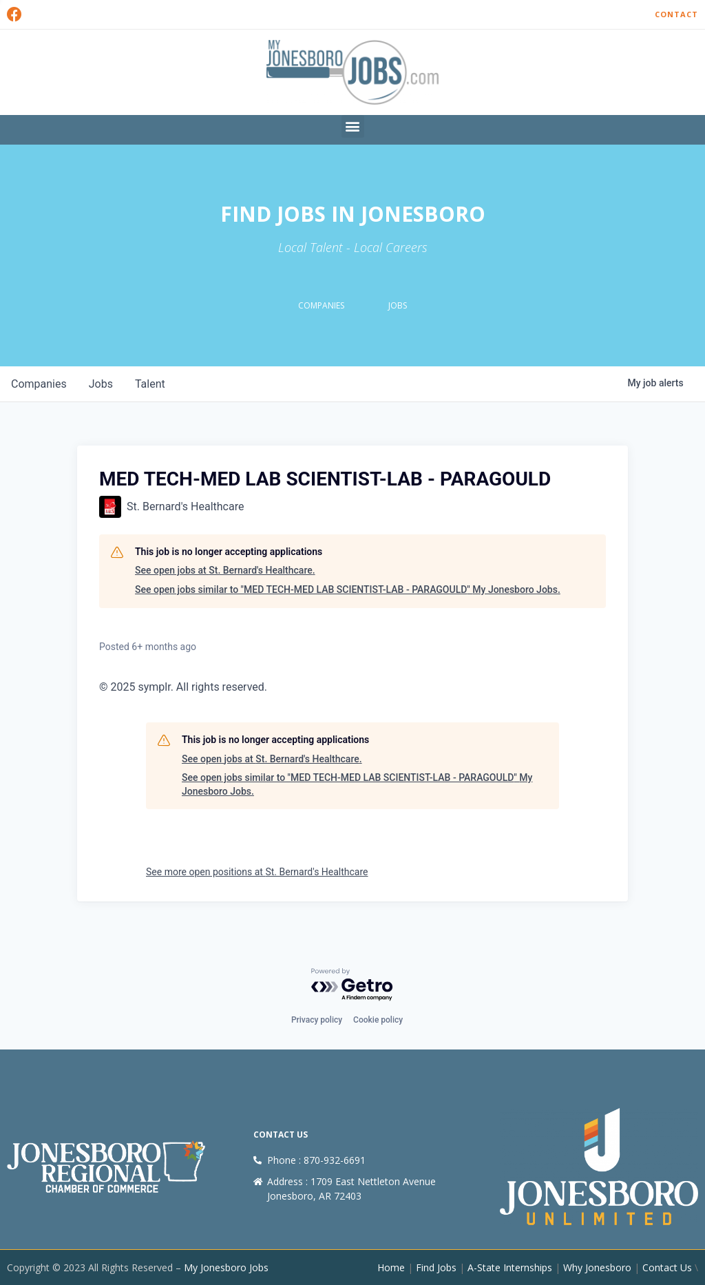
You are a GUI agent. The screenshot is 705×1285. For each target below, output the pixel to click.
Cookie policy (378, 1020)
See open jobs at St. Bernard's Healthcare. (225, 570)
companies (39, 383)
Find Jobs (436, 1267)
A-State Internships (509, 1267)
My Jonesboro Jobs (226, 1267)
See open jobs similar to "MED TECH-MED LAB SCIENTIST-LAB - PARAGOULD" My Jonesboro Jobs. (347, 589)
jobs (101, 383)
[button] (352, 126)
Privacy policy (316, 1020)
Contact (676, 14)
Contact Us (667, 1267)
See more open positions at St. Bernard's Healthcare (257, 871)
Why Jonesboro (597, 1267)
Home (391, 1267)
